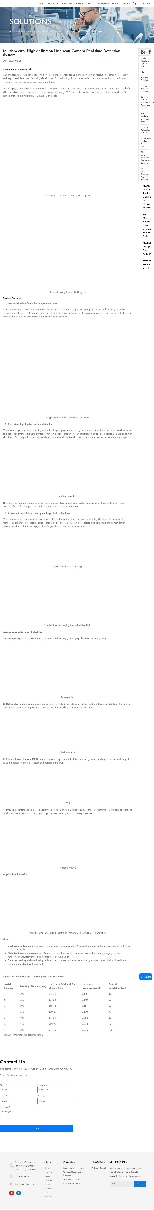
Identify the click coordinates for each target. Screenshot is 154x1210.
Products (53, 3)
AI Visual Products (71, 1180)
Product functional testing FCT (145, 62)
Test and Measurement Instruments (73, 1175)
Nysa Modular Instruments (74, 1169)
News (115, 3)
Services (80, 3)
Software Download (100, 1169)
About (91, 3)
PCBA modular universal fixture (145, 117)
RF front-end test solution (144, 88)
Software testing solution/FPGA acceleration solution (145, 102)
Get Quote (146, 976)
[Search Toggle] (135, 3)
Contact (125, 3)
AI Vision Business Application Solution (145, 174)
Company (42, 1085)
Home (42, 3)
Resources (103, 3)
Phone (40, 1096)
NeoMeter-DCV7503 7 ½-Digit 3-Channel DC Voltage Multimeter (148, 196)
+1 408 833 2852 (23, 1177)
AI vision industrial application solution (145, 157)
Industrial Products (71, 1184)
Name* (4, 1085)
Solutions (67, 3)
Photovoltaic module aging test (145, 142)
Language (146, 3)
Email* (3, 1096)
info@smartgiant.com (24, 1185)
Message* (5, 1107)
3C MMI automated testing (145, 130)
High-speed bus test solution (144, 76)
